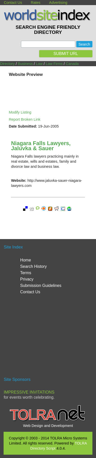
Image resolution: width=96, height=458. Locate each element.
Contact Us (13, 3)
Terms (25, 273)
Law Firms (54, 64)
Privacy (27, 279)
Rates (35, 3)
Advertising (58, 3)
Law (39, 64)
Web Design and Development (48, 426)
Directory (7, 64)
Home (25, 260)
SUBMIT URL (66, 53)
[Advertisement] (48, 338)
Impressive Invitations (29, 392)
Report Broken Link (24, 119)
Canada (72, 64)
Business (25, 64)
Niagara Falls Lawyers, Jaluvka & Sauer (41, 145)
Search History (33, 266)
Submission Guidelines (40, 285)
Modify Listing (20, 112)
